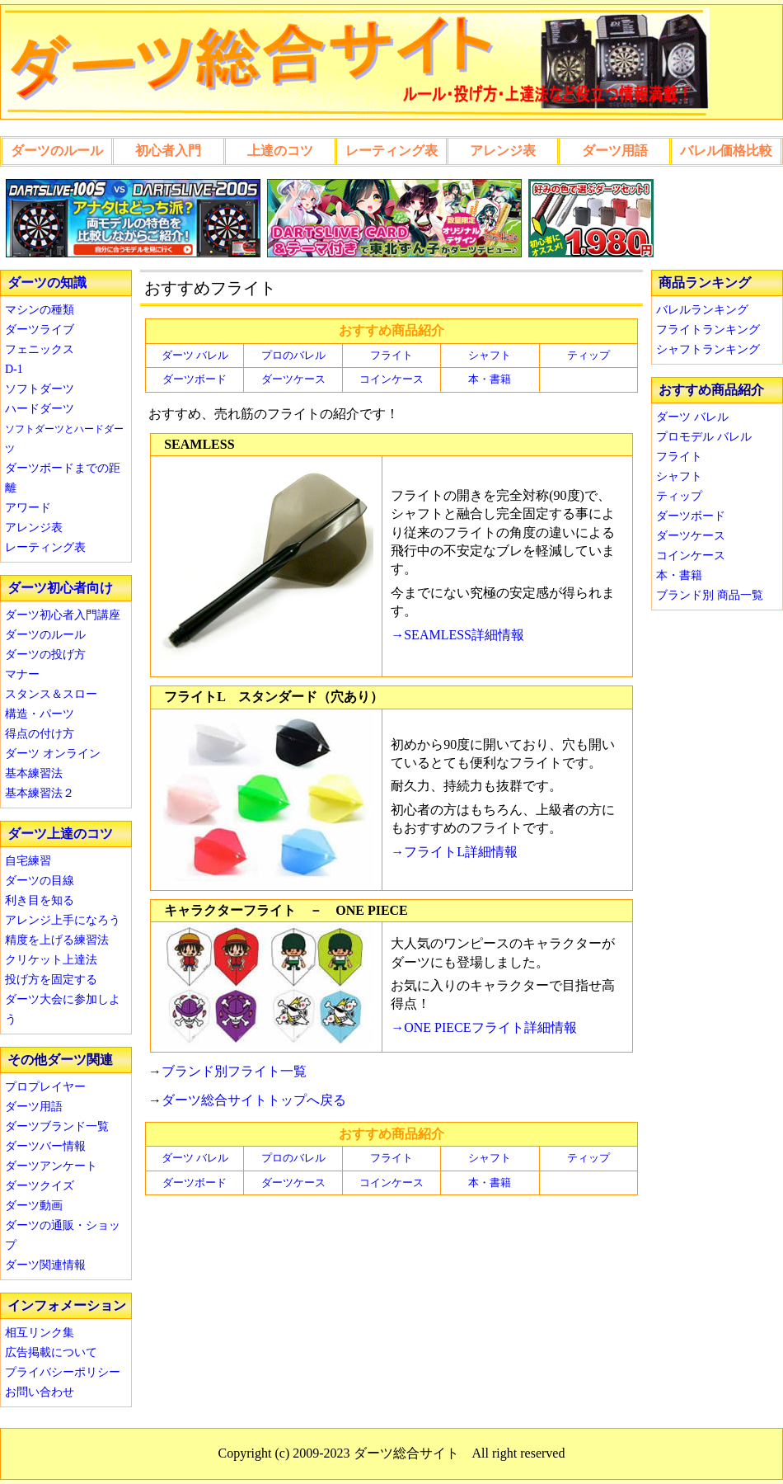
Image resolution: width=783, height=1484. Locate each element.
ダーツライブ (39, 329)
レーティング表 (391, 151)
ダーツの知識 (47, 283)
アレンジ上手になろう (62, 920)
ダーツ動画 (34, 1205)
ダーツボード (194, 379)
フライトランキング (708, 329)
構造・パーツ (39, 714)
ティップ (588, 355)
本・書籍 (489, 379)
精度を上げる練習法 (57, 940)
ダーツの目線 (39, 880)
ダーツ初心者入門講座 (62, 615)
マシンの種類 (39, 310)
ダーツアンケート (51, 1166)
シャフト (489, 355)
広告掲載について (51, 1352)
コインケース (391, 379)
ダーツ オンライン (53, 753)
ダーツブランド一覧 (57, 1126)
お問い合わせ (39, 1392)
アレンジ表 (503, 151)
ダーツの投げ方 (45, 654)
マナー (22, 674)
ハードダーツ (39, 409)
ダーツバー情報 (45, 1146)
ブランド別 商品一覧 (709, 595)
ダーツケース (293, 379)
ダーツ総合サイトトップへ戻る (254, 1100)
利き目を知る (39, 900)
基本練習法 (34, 773)
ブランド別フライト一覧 (234, 1071)
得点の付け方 (39, 734)
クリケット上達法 (51, 960)
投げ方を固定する (51, 979)
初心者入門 (168, 151)
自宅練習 (28, 861)
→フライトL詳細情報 (454, 852)
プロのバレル (293, 355)
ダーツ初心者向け (60, 588)
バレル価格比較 (726, 151)
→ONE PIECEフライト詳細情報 (483, 1027)
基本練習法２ (39, 793)
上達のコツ (280, 151)
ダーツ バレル (195, 355)
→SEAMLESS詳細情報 (457, 635)
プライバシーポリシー (62, 1372)
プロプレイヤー (45, 1087)
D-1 (14, 369)
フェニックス (39, 349)
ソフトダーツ (39, 389)
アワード (28, 508)
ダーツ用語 (615, 151)
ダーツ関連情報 (45, 1265)
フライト (391, 355)
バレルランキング (702, 310)
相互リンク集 (39, 1332)
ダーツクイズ (39, 1186)
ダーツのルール (57, 151)
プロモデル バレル (704, 437)
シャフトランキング (708, 349)
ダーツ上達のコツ (60, 834)
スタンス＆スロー (51, 694)
